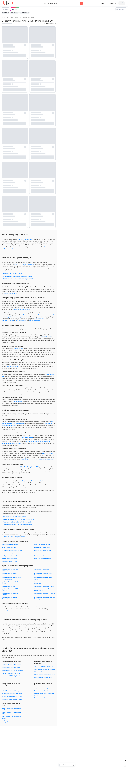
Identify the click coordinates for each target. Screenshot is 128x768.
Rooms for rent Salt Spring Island (11, 676)
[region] (92, 391)
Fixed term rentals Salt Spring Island (44, 698)
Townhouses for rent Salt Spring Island (12, 670)
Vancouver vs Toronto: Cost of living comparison (18, 519)
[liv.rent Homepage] (6, 3)
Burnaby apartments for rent (42, 544)
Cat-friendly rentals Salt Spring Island (12, 699)
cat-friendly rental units (9, 425)
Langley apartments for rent (9, 555)
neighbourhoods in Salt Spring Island (13, 537)
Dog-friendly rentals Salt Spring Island (12, 696)
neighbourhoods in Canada (21, 309)
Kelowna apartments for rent (9, 558)
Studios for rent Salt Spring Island (43, 666)
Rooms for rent (17, 401)
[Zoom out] (125, 763)
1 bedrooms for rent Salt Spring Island (44, 669)
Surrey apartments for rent (9, 547)
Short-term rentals (47, 453)
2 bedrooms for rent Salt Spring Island (44, 672)
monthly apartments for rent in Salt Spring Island (33, 481)
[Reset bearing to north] (125, 765)
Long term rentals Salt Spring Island (44, 688)
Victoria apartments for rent (9, 561)
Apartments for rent (45, 337)
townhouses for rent (13, 366)
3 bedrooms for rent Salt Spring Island (44, 674)
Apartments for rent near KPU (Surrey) (44, 593)
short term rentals (34, 321)
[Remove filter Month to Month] (28, 13)
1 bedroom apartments (30, 315)
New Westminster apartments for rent (12, 553)
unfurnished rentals (8, 321)
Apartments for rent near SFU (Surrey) (44, 586)
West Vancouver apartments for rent (44, 553)
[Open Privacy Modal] (13, 3)
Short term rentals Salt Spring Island (44, 690)
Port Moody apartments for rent (43, 555)
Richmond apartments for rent (42, 547)
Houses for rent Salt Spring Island (11, 673)
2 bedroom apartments (45, 315)
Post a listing (112, 3)
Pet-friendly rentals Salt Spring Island (12, 693)
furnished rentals (40, 319)
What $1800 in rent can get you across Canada (17, 276)
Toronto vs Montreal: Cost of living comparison (17, 524)
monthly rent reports (10, 293)
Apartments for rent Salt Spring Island (12, 664)
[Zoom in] (125, 760)
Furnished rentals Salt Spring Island (11, 688)
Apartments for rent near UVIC (10, 586)
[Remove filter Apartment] (8, 13)
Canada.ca (7, 611)
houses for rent (18, 348)
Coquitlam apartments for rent (42, 550)
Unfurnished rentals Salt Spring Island (12, 690)
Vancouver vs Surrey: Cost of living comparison (18, 522)
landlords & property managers (24, 264)
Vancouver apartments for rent (10, 544)
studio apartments (21, 317)
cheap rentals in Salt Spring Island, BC (26, 467)
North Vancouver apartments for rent (12, 550)
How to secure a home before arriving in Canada (18, 279)
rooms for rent (34, 469)
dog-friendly (48, 423)
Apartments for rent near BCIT (10, 573)
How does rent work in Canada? (13, 273)
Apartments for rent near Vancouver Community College (11, 578)
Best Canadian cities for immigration (14, 517)
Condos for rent (6, 388)
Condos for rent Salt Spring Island (11, 667)
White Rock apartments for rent (42, 558)
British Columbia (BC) (26, 239)
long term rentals (21, 321)
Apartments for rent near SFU (42, 569)
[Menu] (121, 3)
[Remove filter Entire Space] (17, 13)
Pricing (102, 3)
